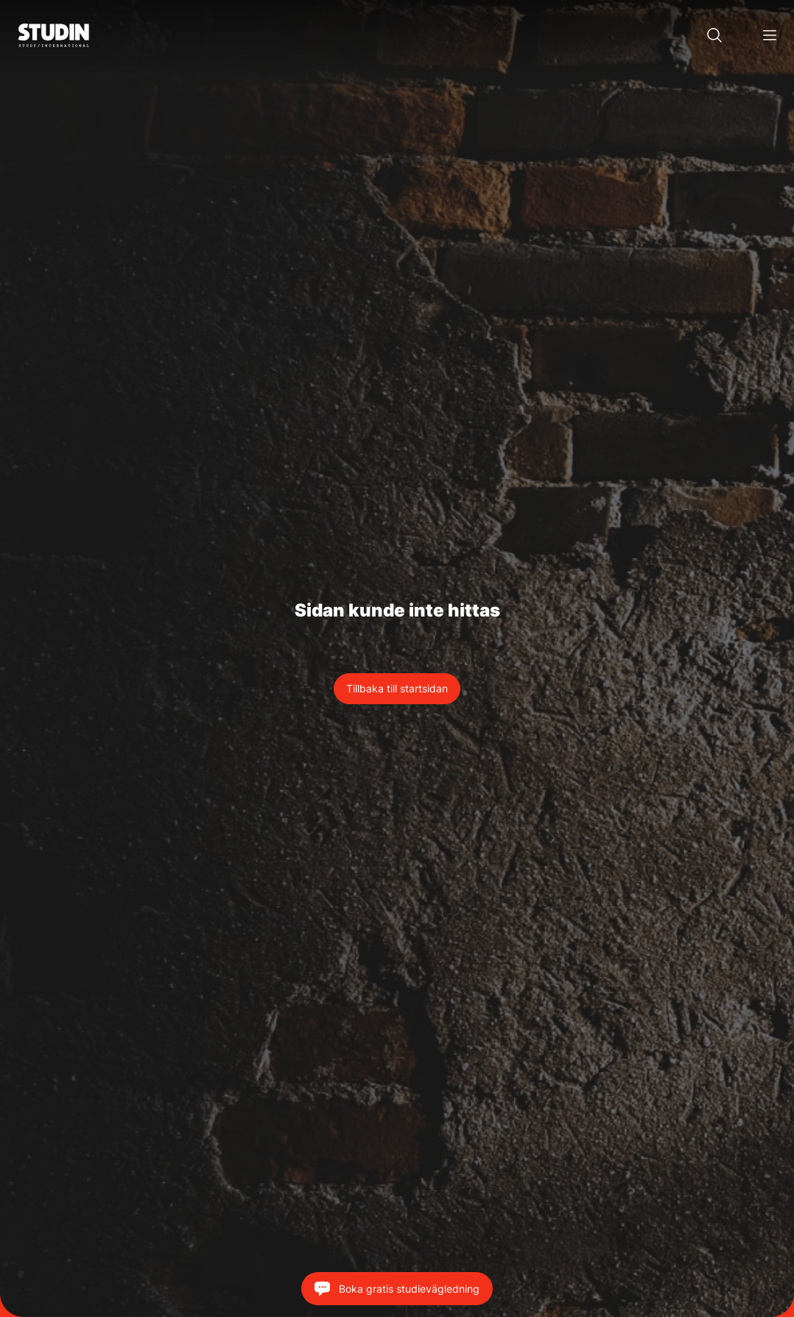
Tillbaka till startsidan (397, 688)
